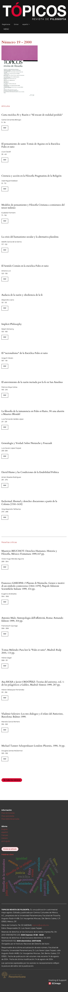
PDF (4, 128)
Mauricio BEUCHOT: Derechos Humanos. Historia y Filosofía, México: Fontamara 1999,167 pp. (29, 552)
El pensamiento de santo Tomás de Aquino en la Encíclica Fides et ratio (30, 145)
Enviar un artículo (10, 849)
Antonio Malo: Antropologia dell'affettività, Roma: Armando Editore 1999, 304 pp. (32, 619)
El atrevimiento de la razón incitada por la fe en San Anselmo (32, 382)
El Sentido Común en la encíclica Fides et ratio (25, 265)
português (5, 841)
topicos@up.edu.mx (40, 925)
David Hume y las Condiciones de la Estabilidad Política (30, 472)
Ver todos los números (11, 780)
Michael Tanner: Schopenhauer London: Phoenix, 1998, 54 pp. (33, 745)
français (4, 835)
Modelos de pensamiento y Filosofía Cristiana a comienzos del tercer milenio (33, 206)
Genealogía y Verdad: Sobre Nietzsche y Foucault (26, 443)
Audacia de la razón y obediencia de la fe (22, 295)
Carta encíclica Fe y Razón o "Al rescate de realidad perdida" (32, 114)
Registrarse (6, 24)
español (26, 24)
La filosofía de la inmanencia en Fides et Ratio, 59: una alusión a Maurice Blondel (32, 413)
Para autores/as (7, 816)
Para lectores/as (8, 813)
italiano (4, 838)
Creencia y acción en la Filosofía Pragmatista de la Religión (31, 175)
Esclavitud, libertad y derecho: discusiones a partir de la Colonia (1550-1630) (29, 503)
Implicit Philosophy (11, 324)
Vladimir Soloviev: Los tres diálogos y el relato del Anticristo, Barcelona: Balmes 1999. (32, 715)
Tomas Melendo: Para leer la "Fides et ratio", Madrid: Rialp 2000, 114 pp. (31, 651)
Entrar (16, 24)
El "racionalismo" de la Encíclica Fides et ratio (24, 353)
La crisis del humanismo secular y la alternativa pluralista (29, 236)
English (4, 829)
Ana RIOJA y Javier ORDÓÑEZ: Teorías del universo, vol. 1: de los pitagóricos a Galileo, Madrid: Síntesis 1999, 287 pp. (32, 683)
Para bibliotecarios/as (10, 819)
